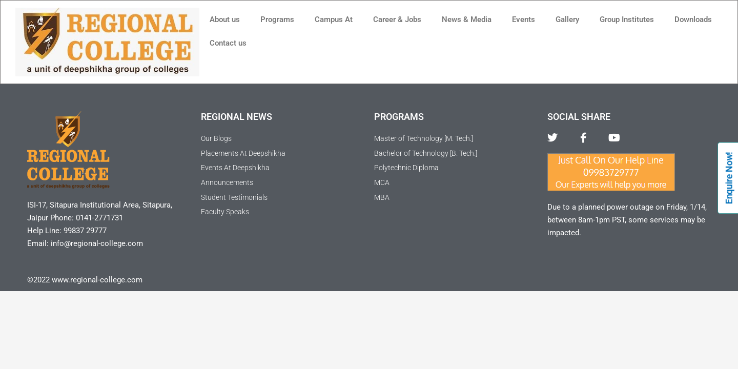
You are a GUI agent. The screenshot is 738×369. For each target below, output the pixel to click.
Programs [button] (277, 19)
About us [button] (225, 19)
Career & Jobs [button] (397, 19)
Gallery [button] (567, 19)
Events (523, 19)
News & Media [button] (466, 19)
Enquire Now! (729, 178)
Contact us (228, 43)
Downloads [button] (693, 19)
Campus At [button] (334, 19)
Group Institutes (627, 19)
